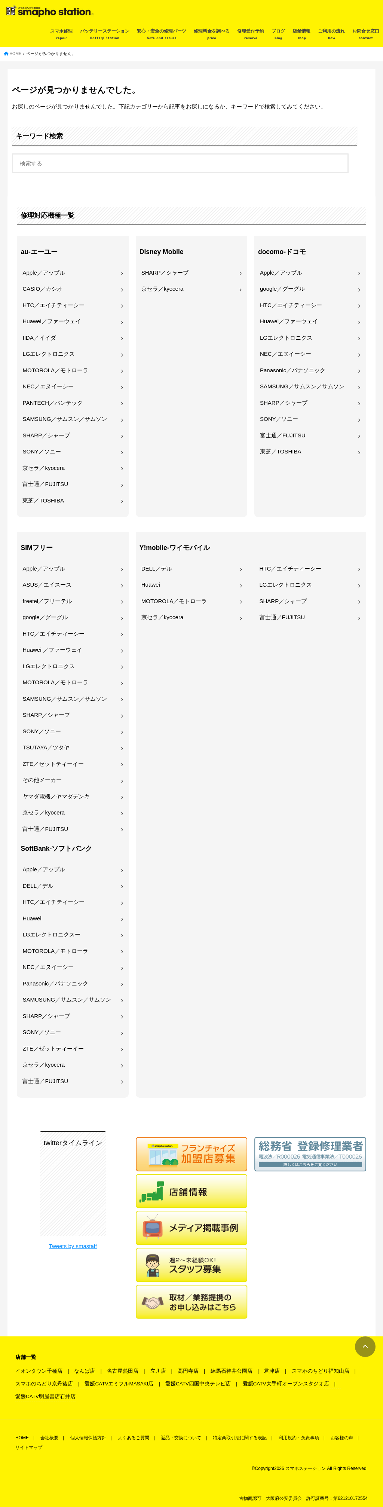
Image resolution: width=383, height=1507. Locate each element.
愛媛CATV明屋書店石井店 (45, 1396)
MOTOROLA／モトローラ (55, 370)
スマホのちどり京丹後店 (44, 1384)
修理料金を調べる (212, 34)
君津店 (272, 1371)
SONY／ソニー (41, 451)
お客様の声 (342, 1437)
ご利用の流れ (331, 34)
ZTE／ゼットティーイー (52, 764)
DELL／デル (37, 886)
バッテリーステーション (104, 34)
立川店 (158, 1371)
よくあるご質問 (133, 1437)
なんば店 (84, 1371)
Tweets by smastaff (73, 1246)
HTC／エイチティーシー (53, 305)
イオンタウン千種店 (38, 1371)
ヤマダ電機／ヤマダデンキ (56, 796)
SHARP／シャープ (46, 435)
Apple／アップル (43, 272)
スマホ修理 (61, 34)
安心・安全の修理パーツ (161, 34)
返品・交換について (181, 1437)
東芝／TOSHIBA (43, 500)
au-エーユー (39, 252)
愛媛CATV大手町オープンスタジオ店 (286, 1384)
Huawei (31, 918)
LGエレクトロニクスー (51, 934)
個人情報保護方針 (88, 1437)
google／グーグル (282, 288)
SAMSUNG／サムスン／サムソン (64, 419)
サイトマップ (28, 1447)
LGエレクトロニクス (48, 354)
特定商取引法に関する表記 (240, 1437)
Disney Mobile (162, 252)
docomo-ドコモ (282, 252)
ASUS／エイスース (46, 584)
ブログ (278, 34)
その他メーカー (42, 780)
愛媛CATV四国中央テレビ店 (198, 1384)
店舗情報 (301, 34)
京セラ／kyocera (43, 468)
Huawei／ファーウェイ (51, 321)
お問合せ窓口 (365, 34)
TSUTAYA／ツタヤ (46, 747)
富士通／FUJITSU (45, 484)
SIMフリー (36, 547)
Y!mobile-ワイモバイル (175, 547)
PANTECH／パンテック (52, 403)
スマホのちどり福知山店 (320, 1371)
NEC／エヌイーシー (48, 386)
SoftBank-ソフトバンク (56, 848)
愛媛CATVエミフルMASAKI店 (119, 1384)
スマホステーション (305, 1468)
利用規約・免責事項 (299, 1437)
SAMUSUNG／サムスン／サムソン (66, 999)
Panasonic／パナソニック (292, 370)
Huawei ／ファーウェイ (52, 649)
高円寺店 (188, 1371)
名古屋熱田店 (122, 1371)
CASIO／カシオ (42, 288)
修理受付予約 (250, 34)
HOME (22, 1437)
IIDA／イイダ (39, 337)
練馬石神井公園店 (231, 1371)
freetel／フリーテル (47, 601)
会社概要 (49, 1437)
